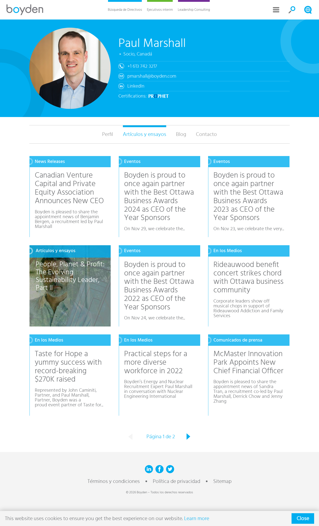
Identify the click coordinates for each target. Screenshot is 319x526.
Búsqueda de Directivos (125, 9)
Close (303, 518)
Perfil (107, 134)
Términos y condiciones (113, 481)
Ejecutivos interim (160, 9)
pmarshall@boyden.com (151, 76)
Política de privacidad (176, 481)
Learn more (196, 518)
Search (292, 10)
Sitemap (222, 481)
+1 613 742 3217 (142, 66)
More (276, 10)
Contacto (206, 134)
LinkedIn (135, 86)
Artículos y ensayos (144, 134)
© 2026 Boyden (136, 492)
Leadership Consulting (194, 9)
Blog (181, 134)
